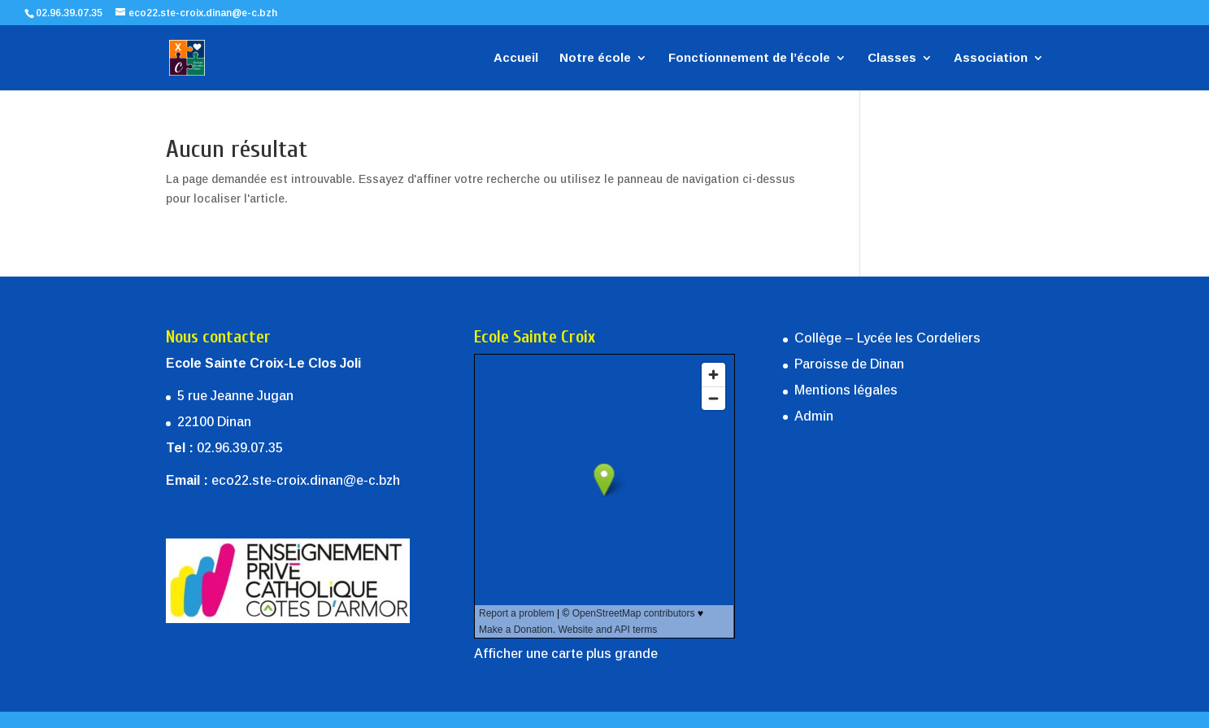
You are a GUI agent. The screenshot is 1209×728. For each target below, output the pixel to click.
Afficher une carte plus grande (566, 653)
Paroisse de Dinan (849, 364)
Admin (813, 416)
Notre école (595, 58)
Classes (892, 58)
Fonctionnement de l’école (749, 58)
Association (991, 58)
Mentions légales (846, 390)
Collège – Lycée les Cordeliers (887, 338)
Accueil (516, 58)
